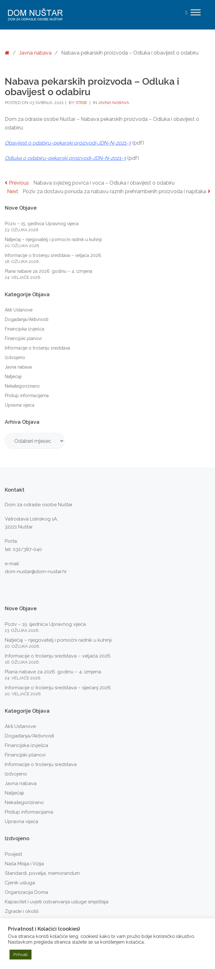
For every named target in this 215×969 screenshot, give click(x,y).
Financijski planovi (23, 338)
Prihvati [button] (20, 954)
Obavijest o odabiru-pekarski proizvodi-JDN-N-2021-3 (68, 143)
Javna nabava (35, 53)
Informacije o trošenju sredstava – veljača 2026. (53, 255)
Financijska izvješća (24, 328)
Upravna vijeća (19, 405)
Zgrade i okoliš (21, 911)
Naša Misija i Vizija (24, 864)
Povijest (13, 854)
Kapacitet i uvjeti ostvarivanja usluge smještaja (56, 902)
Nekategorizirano (22, 386)
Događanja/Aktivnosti (26, 319)
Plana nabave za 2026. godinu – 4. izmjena (48, 271)
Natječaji (13, 376)
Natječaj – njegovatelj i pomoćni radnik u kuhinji (53, 239)
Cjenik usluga (20, 883)
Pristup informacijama (27, 395)
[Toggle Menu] (196, 12)
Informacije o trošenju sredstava (37, 347)
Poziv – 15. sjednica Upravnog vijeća (42, 223)
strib (81, 102)
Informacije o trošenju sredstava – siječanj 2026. (58, 688)
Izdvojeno (15, 357)
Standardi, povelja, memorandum (42, 873)
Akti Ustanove (18, 309)
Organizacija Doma (26, 892)
